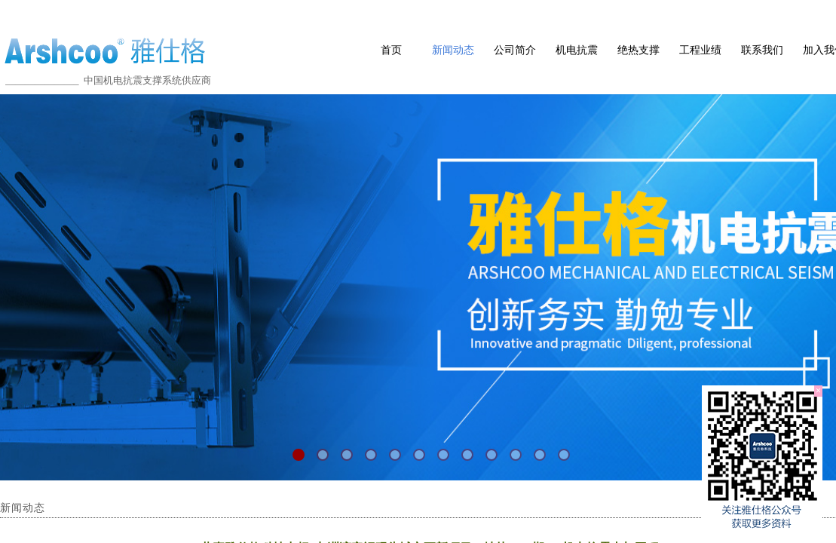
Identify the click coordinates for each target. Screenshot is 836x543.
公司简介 (515, 50)
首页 (391, 50)
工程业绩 (700, 50)
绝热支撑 (638, 50)
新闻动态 (453, 50)
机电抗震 (577, 50)
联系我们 (762, 50)
